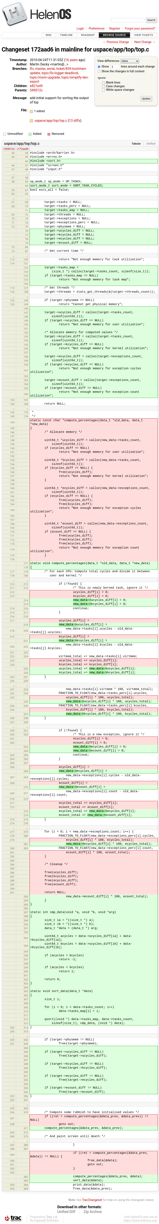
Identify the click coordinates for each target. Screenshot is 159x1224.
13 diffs (74, 121)
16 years (71, 60)
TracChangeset (92, 1200)
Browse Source (114, 35)
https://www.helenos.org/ (140, 1220)
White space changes (120, 90)
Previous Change (118, 42)
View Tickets (143, 35)
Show (103, 66)
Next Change (142, 42)
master (40, 69)
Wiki (49, 35)
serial (51, 69)
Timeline (66, 35)
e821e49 (36, 86)
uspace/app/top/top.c (121, 49)
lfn (32, 69)
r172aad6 (22, 148)
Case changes (115, 86)
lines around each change (132, 66)
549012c (36, 90)
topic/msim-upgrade (45, 77)
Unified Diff (66, 1212)
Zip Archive (93, 1212)
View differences (108, 61)
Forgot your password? (140, 28)
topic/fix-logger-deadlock (59, 73)
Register (114, 28)
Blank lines (113, 82)
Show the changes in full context (121, 71)
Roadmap (88, 35)
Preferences (97, 28)
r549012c (9, 148)
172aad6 (42, 49)
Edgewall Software (46, 1220)
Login (80, 28)
